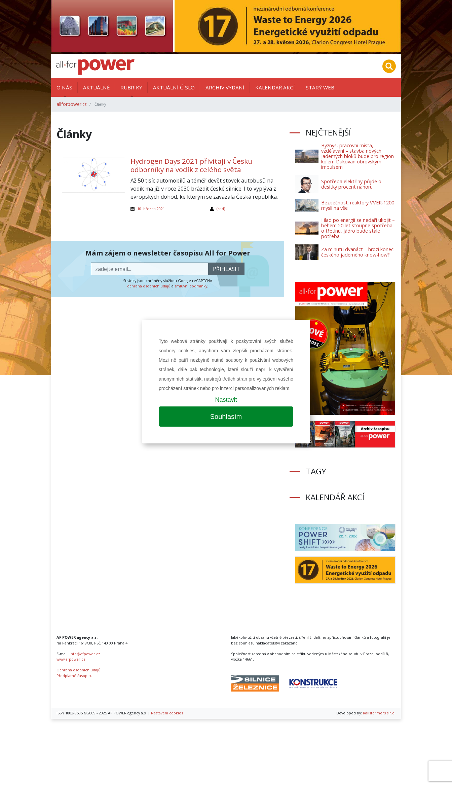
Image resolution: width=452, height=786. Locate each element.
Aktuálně (96, 87)
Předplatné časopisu (74, 675)
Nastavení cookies (167, 712)
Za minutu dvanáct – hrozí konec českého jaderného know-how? (357, 252)
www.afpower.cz (71, 659)
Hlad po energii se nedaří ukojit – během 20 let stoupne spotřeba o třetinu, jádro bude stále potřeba (358, 228)
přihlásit (226, 269)
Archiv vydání (224, 87)
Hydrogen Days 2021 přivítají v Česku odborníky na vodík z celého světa (191, 165)
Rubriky (131, 87)
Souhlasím (226, 416)
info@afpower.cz (85, 653)
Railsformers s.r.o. (379, 712)
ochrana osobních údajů (149, 285)
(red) (221, 208)
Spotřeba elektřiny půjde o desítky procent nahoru (351, 184)
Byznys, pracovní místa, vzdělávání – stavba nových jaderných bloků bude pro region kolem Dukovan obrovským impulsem (357, 156)
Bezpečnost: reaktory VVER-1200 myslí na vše (357, 205)
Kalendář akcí (275, 87)
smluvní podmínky (191, 285)
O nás (64, 87)
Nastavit (226, 399)
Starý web (320, 87)
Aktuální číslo (174, 87)
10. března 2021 (151, 208)
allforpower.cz (72, 104)
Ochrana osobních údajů (79, 669)
